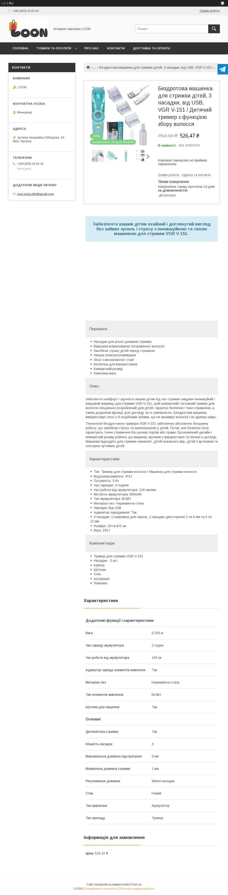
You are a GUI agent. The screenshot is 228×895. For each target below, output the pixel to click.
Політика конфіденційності (137, 888)
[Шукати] (214, 28)
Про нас (91, 48)
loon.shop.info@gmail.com (35, 194)
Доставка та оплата (151, 48)
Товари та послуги (54, 48)
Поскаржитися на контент (100, 888)
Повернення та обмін (32, 60)
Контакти (116, 48)
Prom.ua (136, 884)
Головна (20, 48)
